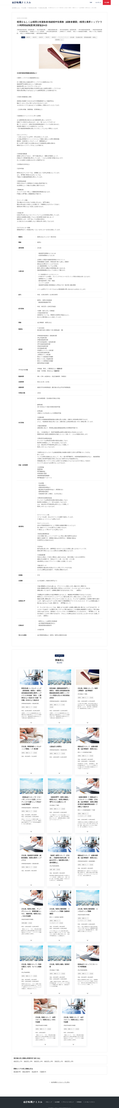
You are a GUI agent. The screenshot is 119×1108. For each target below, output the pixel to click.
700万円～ (57, 1049)
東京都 (16, 1060)
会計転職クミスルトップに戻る (60, 1070)
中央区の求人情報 (43, 7)
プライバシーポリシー (68, 1090)
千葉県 (42, 1060)
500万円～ (37, 1049)
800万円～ (68, 1049)
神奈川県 (25, 1060)
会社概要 (57, 1090)
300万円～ (27, 1049)
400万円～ (17, 1049)
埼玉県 (34, 1060)
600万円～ (47, 1049)
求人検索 (24, 7)
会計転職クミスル (21, 2)
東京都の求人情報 (33, 7)
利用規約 (79, 1090)
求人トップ (49, 1090)
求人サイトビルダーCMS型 (60, 1097)
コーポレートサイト (89, 1090)
